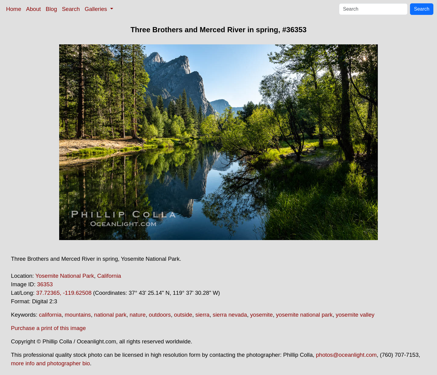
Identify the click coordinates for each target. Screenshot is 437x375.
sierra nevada (230, 314)
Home (13, 9)
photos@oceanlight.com (346, 355)
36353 (45, 284)
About (33, 9)
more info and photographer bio (50, 363)
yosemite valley (355, 314)
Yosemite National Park (65, 276)
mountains (78, 314)
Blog (51, 9)
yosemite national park (304, 314)
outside (183, 314)
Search (71, 9)
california (50, 314)
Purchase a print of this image (48, 328)
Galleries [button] (97, 9)
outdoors (160, 314)
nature (138, 314)
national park (110, 314)
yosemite (261, 314)
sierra (202, 314)
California (109, 276)
